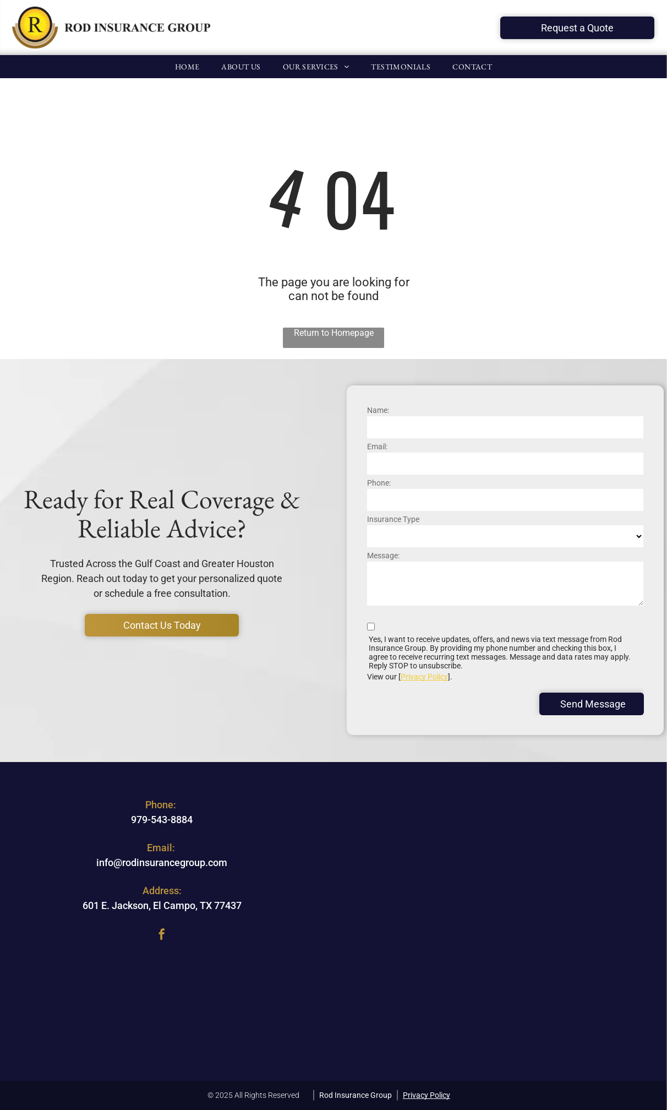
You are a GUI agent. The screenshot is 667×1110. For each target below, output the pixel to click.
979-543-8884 (162, 819)
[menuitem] (187, 67)
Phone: (379, 482)
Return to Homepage (334, 333)
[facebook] (162, 935)
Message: (383, 555)
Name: (378, 410)
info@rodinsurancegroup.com (161, 862)
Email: (377, 446)
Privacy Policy (424, 676)
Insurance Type (393, 519)
